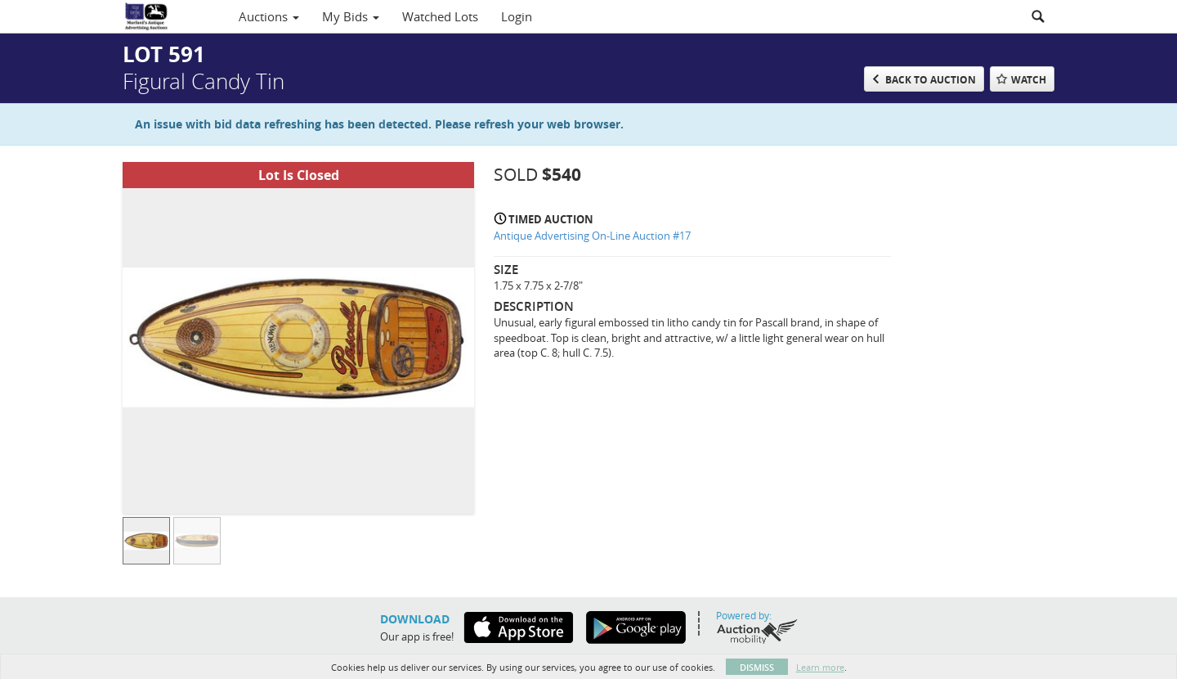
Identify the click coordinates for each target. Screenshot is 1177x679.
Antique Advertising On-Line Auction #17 (592, 235)
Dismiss (757, 667)
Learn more (820, 667)
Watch (1028, 80)
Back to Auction (930, 80)
